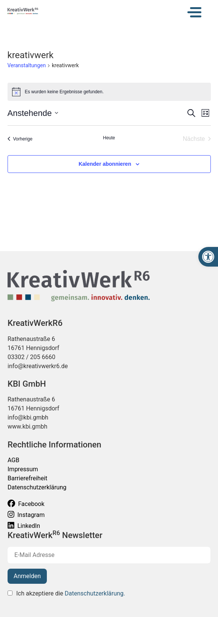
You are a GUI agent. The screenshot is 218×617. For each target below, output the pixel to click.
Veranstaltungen (27, 65)
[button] (208, 257)
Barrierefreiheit (27, 478)
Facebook (26, 503)
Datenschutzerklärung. (95, 593)
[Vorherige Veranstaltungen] (20, 139)
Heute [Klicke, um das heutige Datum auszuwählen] (109, 137)
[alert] (109, 92)
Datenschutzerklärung (37, 487)
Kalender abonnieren (105, 164)
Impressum (23, 469)
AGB (13, 460)
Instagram (26, 514)
